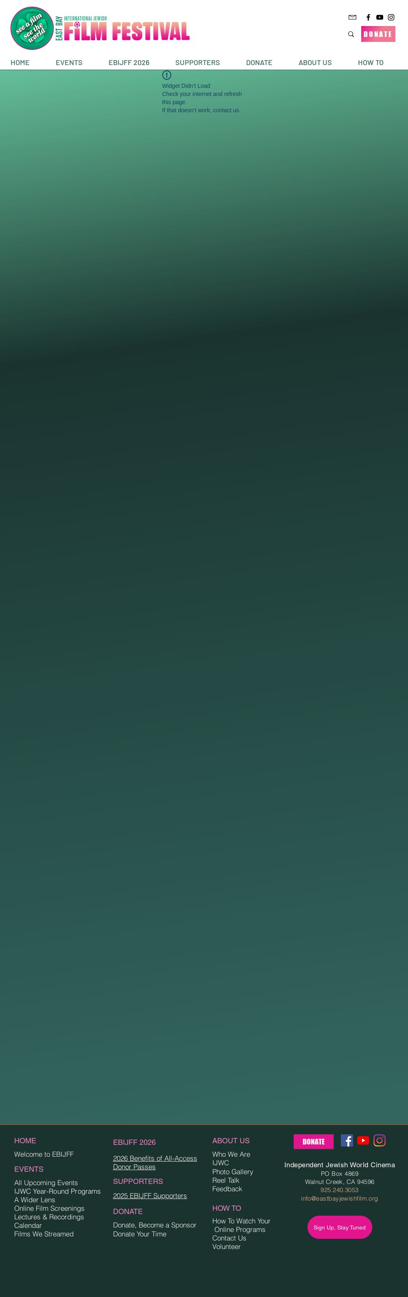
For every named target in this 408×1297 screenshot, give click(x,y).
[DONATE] (378, 34)
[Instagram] (391, 17)
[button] (76, 62)
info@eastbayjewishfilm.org (339, 1198)
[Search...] (321, 34)
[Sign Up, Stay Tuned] (340, 1227)
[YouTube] (379, 17)
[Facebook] (368, 17)
